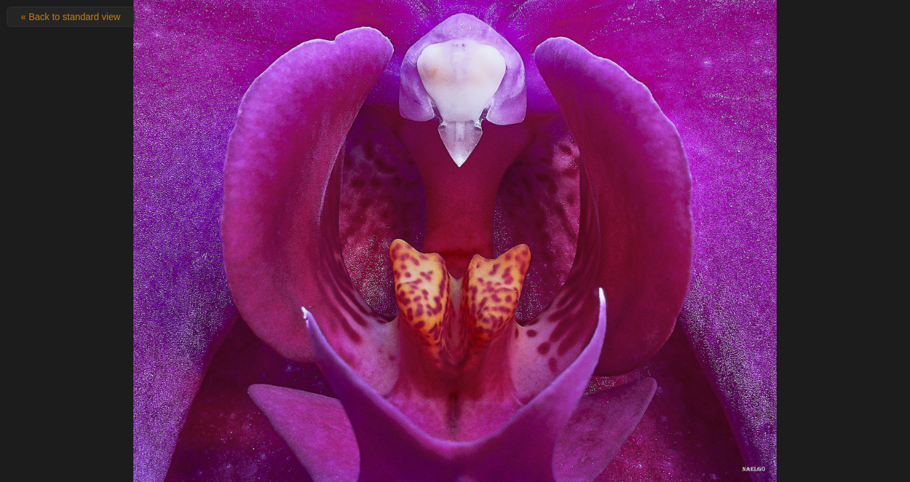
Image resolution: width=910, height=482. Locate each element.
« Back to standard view (71, 16)
